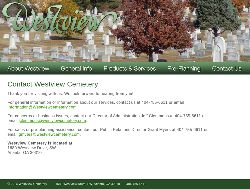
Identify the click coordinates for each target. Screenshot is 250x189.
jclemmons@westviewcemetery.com (52, 120)
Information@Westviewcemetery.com (42, 107)
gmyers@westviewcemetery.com (49, 134)
